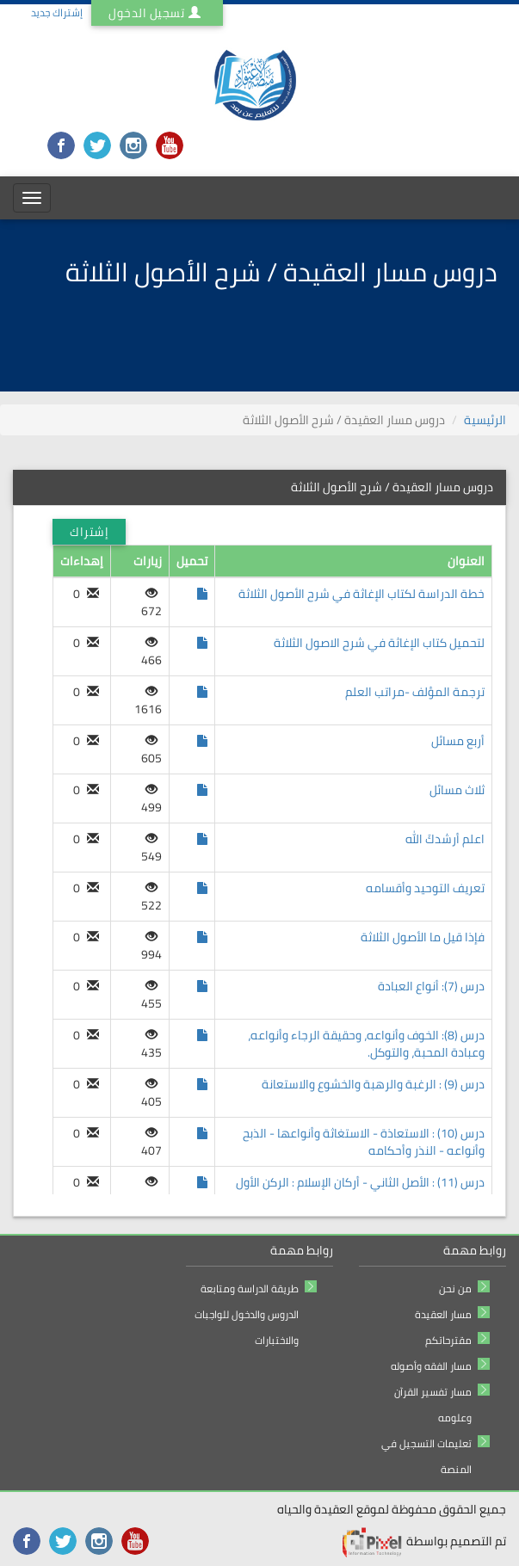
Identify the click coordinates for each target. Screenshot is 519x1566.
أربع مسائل (458, 741)
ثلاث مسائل (457, 790)
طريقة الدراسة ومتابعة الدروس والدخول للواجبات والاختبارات (247, 1314)
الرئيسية (485, 420)
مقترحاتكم (448, 1340)
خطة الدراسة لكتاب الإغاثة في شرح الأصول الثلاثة (361, 594)
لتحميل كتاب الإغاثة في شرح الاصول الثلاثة (379, 643)
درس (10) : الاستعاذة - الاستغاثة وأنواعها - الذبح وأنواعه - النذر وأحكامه (364, 1142)
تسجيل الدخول (157, 13)
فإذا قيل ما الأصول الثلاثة (423, 937)
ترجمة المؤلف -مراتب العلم (415, 692)
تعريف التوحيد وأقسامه (425, 888)
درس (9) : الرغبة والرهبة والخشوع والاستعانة (373, 1084)
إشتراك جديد (57, 12)
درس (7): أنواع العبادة (431, 986)
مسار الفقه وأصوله (431, 1366)
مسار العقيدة (443, 1314)
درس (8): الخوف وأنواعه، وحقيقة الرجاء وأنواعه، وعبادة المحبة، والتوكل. (366, 1044)
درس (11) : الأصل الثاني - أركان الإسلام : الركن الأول (360, 1182)
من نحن (455, 1288)
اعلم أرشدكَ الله (445, 839)
